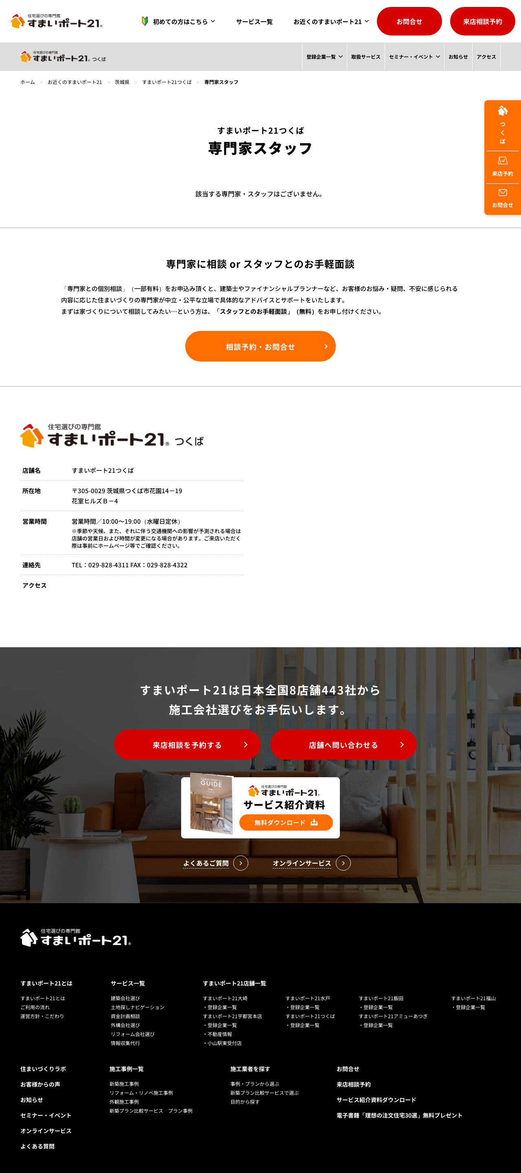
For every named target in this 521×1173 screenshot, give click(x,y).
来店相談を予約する (187, 744)
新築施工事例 (124, 1083)
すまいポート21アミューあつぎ (393, 1015)
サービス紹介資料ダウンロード (376, 1100)
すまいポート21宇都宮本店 (232, 1015)
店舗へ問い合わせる (344, 744)
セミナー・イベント (411, 56)
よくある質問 (37, 1146)
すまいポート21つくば (167, 81)
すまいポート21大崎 (225, 997)
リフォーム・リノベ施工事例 (141, 1092)
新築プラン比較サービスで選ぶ (264, 1092)
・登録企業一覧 (220, 1006)
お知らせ (458, 56)
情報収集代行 (125, 1042)
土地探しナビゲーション (137, 1006)
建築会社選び (125, 997)
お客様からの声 (40, 1084)
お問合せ (409, 21)
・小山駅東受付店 (222, 1042)
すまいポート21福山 (473, 997)
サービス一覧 (254, 21)
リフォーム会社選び (133, 1033)
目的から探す (245, 1101)
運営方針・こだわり (42, 1015)
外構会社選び (125, 1024)
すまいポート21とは (46, 983)
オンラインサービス (46, 1131)
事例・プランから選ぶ (254, 1083)
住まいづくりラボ (43, 1069)
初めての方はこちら (172, 21)
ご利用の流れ (35, 1006)
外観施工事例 (124, 1101)
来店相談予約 (482, 21)
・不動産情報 (217, 1033)
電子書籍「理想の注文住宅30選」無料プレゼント (400, 1115)
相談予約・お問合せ (261, 346)
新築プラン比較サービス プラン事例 (151, 1110)
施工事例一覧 (126, 1069)
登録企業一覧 (320, 56)
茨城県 (122, 81)
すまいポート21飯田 (381, 997)
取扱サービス (365, 56)
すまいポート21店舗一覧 (234, 983)
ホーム (27, 81)
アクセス (486, 56)
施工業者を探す (250, 1069)
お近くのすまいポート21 (327, 21)
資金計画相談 (125, 1015)
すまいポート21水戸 (307, 997)
